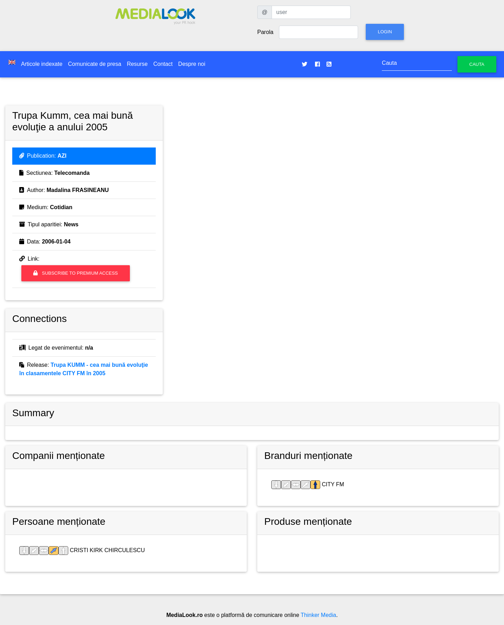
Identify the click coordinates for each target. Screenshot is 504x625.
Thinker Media (318, 615)
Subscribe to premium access (75, 273)
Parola (265, 32)
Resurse (137, 64)
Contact (163, 64)
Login (385, 31)
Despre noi (191, 64)
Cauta (476, 64)
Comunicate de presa (94, 64)
